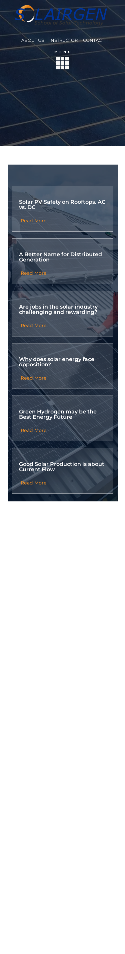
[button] (62, 64)
